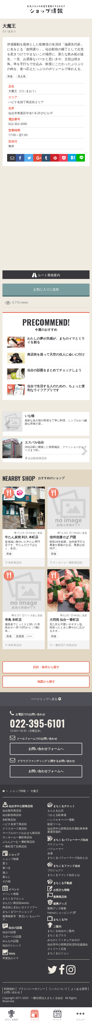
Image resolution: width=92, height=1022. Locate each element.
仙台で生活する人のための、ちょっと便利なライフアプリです (56, 388)
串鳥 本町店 (13, 619)
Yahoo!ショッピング (61, 912)
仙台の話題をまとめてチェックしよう (54, 370)
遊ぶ (5, 872)
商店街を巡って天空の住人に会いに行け (56, 354)
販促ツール (54, 824)
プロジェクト (55, 870)
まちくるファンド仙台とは (63, 875)
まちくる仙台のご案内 (60, 931)
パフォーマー (55, 849)
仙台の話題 (9, 932)
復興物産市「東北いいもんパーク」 (21, 917)
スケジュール (55, 844)
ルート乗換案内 (46, 275)
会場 (50, 853)
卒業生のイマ (10, 958)
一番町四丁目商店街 (14, 846)
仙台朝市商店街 (11, 810)
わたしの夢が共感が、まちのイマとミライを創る (56, 340)
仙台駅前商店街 (11, 815)
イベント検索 (10, 894)
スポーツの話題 (11, 936)
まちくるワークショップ (17, 911)
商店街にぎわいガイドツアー (20, 907)
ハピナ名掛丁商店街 (14, 824)
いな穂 (29, 416)
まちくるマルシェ (13, 898)
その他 (6, 881)
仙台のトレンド (11, 945)
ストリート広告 (56, 949)
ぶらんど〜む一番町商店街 (18, 841)
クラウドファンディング (32, 761)
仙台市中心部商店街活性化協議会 (67, 944)
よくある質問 (79, 989)
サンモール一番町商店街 (17, 837)
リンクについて (58, 989)
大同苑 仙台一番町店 (64, 619)
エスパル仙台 (34, 442)
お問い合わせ (12, 992)
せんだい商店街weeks (15, 903)
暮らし (6, 877)
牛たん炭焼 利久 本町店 (22, 537)
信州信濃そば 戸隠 (63, 537)
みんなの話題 (10, 941)
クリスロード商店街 (14, 828)
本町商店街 (9, 819)
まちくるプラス (56, 935)
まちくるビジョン (58, 953)
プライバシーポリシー (31, 989)
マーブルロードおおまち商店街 (21, 833)
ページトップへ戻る (46, 699)
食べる (6, 868)
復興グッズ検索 (56, 908)
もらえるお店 (55, 810)
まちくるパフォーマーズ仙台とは (67, 857)
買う (5, 863)
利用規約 (9, 989)
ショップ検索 (10, 859)
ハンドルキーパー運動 (60, 819)
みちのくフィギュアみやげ (63, 940)
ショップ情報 (18, 791)
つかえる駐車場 (56, 815)
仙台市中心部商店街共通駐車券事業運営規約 (67, 830)
